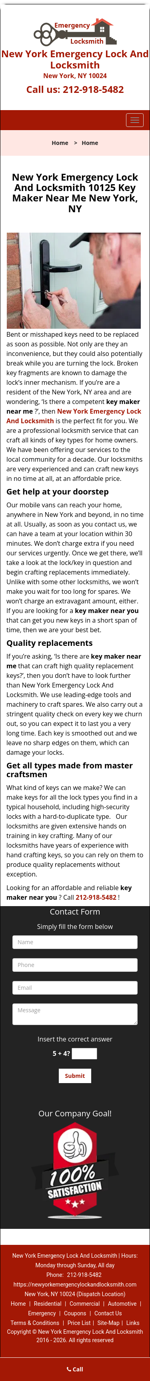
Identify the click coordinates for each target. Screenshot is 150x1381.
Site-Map (109, 1323)
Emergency (42, 1313)
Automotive (122, 1304)
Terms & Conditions (34, 1323)
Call (75, 1369)
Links (133, 1323)
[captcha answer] (84, 1053)
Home (60, 143)
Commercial (85, 1304)
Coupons (75, 1313)
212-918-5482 (93, 89)
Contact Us (108, 1313)
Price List (79, 1323)
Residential (48, 1304)
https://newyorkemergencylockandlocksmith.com (75, 1284)
